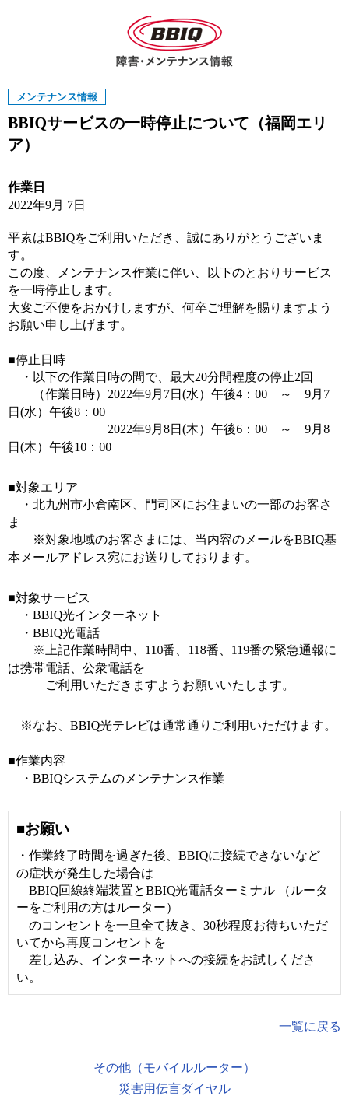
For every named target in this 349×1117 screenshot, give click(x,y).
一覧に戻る (310, 1026)
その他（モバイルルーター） (174, 1067)
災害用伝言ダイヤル (174, 1088)
